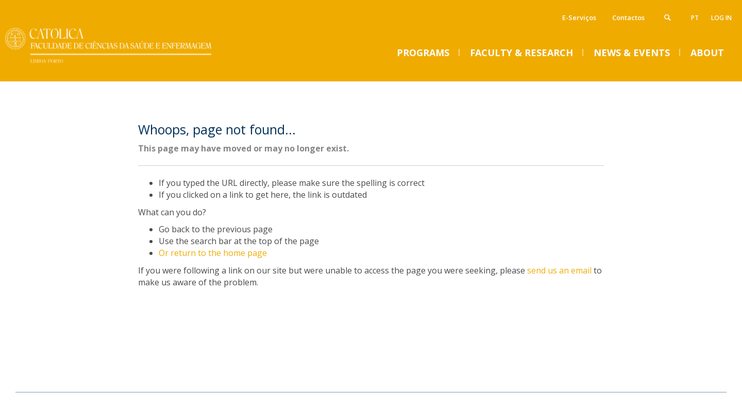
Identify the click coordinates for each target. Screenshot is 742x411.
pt (695, 17)
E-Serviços (579, 17)
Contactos (628, 17)
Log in (721, 17)
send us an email (559, 270)
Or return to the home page (213, 253)
